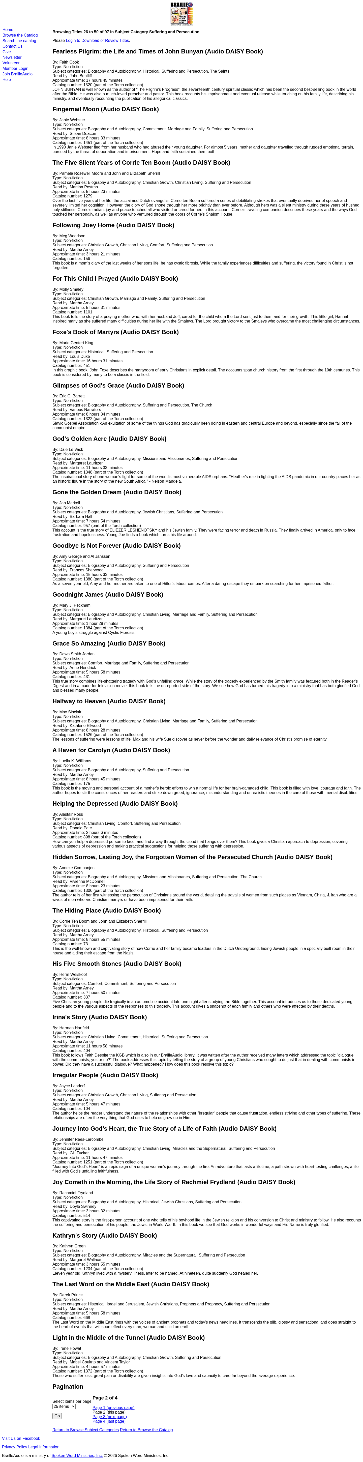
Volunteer (11, 63)
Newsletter (12, 57)
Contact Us (12, 46)
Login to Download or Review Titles (97, 40)
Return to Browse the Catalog (146, 1430)
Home (8, 29)
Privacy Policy (14, 1447)
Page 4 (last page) (109, 1421)
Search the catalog (19, 41)
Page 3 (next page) (110, 1417)
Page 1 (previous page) (113, 1408)
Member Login (15, 68)
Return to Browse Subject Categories (85, 1430)
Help (7, 79)
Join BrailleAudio (18, 74)
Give (7, 52)
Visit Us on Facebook (21, 1438)
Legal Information (43, 1447)
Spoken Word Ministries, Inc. (77, 1455)
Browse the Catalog (20, 35)
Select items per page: (72, 1401)
